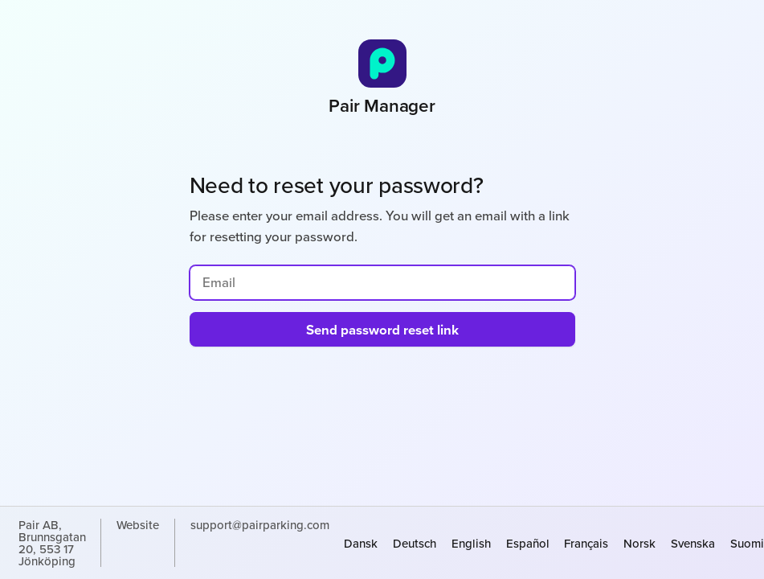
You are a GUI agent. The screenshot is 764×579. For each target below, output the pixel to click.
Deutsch (414, 543)
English (471, 543)
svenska (693, 543)
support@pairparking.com (259, 526)
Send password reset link (382, 329)
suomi (747, 543)
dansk (361, 543)
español (528, 543)
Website (137, 526)
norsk (639, 543)
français (586, 543)
